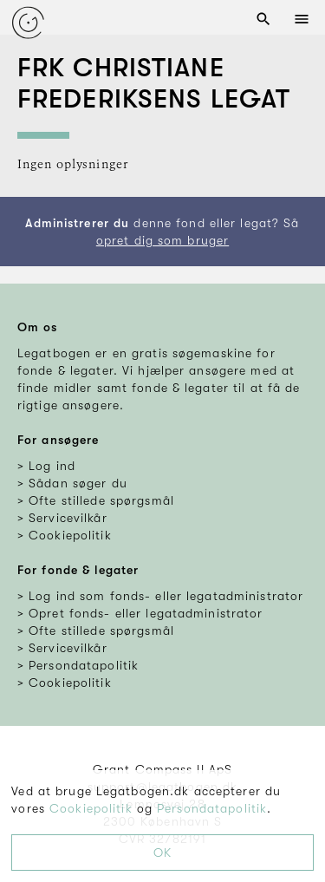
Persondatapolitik (212, 808)
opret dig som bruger (162, 240)
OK (162, 852)
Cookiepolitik (91, 808)
